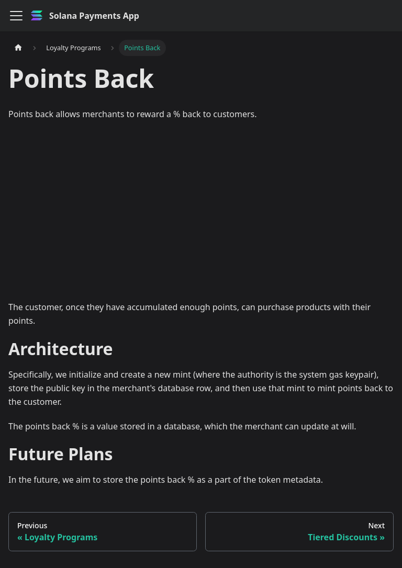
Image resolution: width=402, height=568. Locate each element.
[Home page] (18, 48)
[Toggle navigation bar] (16, 16)
